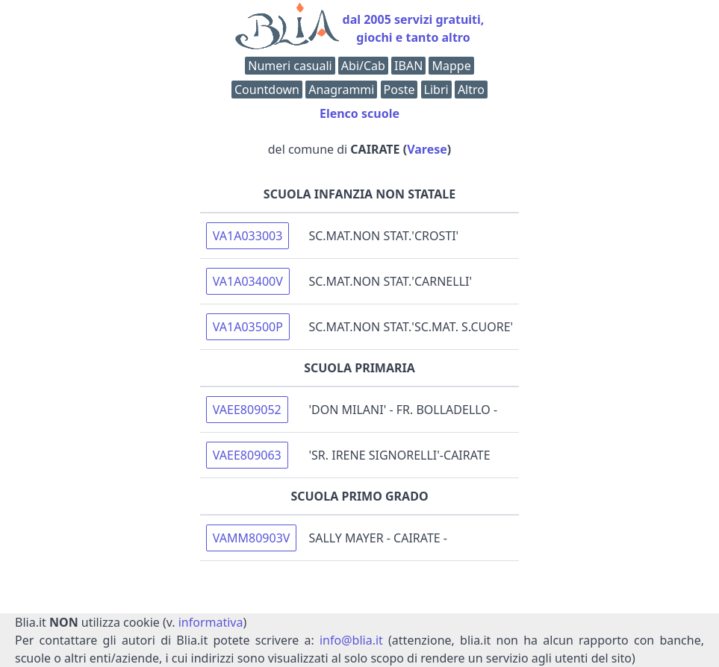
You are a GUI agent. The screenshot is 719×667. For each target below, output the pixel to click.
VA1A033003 (247, 236)
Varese (427, 149)
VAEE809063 (247, 455)
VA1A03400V (248, 281)
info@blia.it (351, 640)
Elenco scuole (359, 113)
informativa (210, 622)
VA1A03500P (248, 327)
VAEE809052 (247, 409)
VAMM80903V (251, 538)
